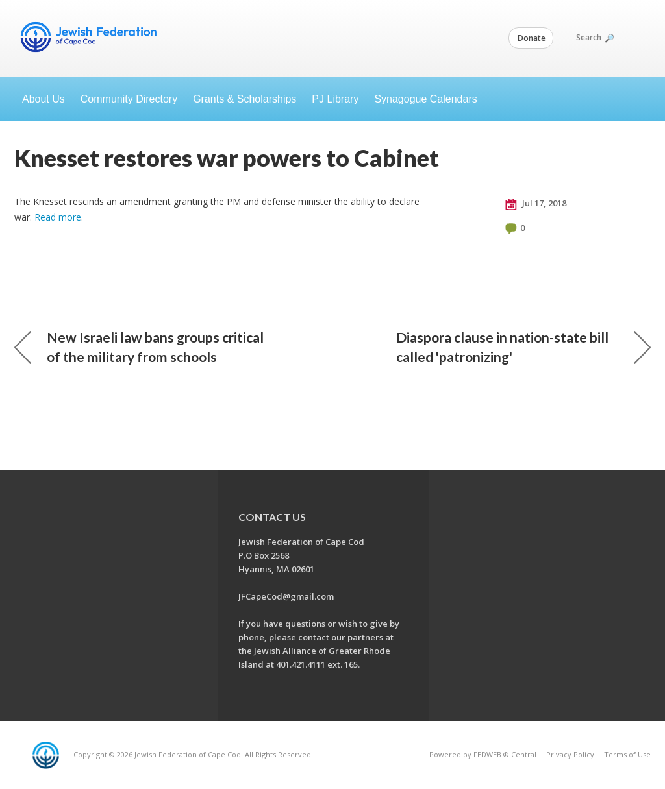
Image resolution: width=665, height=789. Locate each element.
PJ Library (335, 98)
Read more (57, 217)
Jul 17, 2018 (535, 203)
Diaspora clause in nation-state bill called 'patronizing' (523, 347)
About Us (43, 98)
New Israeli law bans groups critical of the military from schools (139, 347)
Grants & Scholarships (244, 98)
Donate (532, 37)
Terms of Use (627, 754)
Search (594, 37)
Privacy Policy (570, 754)
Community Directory (129, 98)
